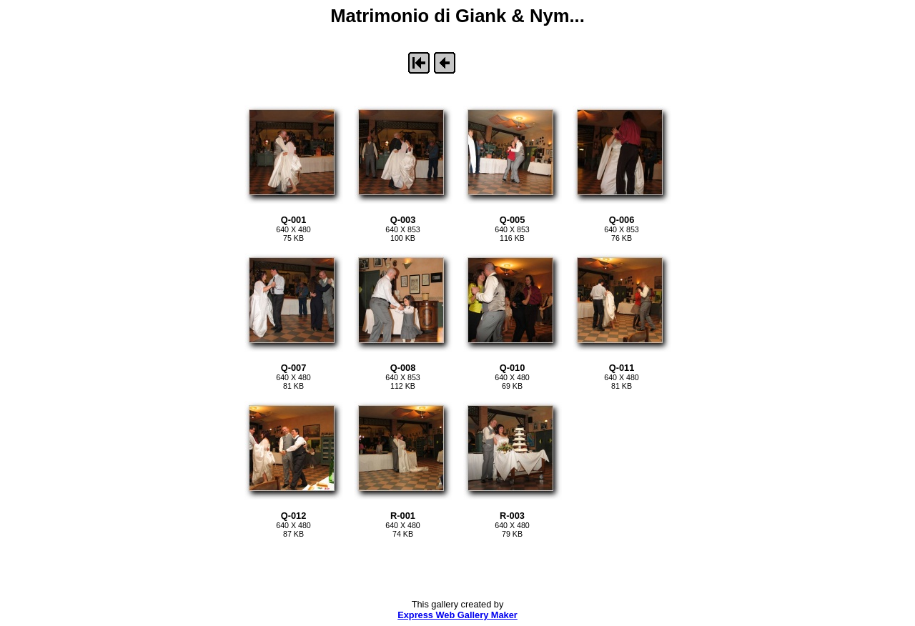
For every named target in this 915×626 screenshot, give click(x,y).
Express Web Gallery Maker (457, 615)
